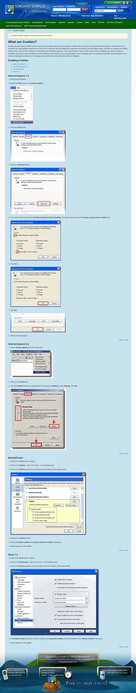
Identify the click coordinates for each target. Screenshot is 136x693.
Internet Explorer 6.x (20, 67)
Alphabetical (100, 7)
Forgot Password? (73, 12)
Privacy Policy (61, 659)
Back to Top (123, 340)
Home (10, 30)
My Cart (55, 12)
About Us (42, 659)
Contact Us (51, 659)
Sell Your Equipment (74, 659)
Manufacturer (113, 7)
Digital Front (72, 662)
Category (124, 7)
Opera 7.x (16, 71)
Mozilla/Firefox (18, 69)
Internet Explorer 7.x (20, 64)
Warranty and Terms (90, 659)
